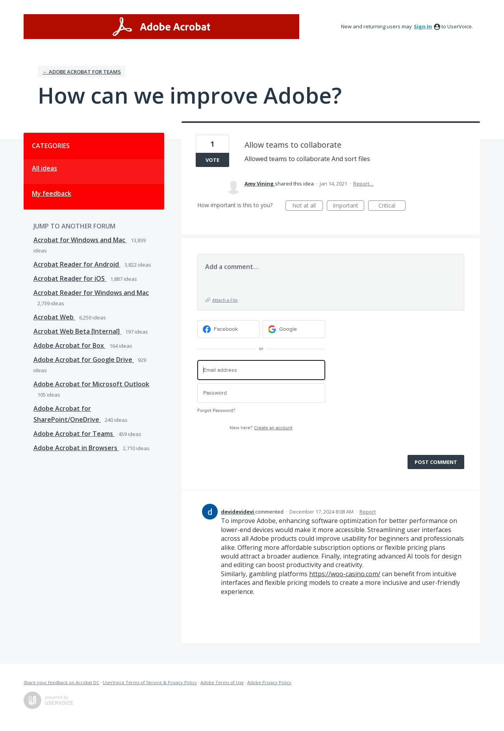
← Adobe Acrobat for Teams (82, 71)
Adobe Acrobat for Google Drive (83, 359)
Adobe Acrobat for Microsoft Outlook (91, 384)
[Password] (261, 393)
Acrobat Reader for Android (76, 264)
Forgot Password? (216, 411)
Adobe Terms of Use (222, 682)
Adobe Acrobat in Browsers (76, 447)
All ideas (44, 168)
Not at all (307, 206)
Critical (392, 206)
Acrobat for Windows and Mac (80, 240)
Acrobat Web (54, 317)
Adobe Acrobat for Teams (74, 433)
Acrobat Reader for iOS (69, 278)
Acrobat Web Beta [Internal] (77, 331)
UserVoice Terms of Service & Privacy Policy (150, 682)
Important (348, 206)
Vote (212, 159)
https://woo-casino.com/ (344, 574)
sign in (423, 26)
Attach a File (225, 300)
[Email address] (261, 370)
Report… (363, 183)
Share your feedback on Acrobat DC (61, 682)
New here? (261, 428)
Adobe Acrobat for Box (69, 345)
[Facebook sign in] (228, 329)
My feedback (51, 193)
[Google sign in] (294, 329)
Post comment (436, 462)
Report (367, 511)
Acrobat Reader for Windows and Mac (91, 292)
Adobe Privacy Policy (269, 682)
